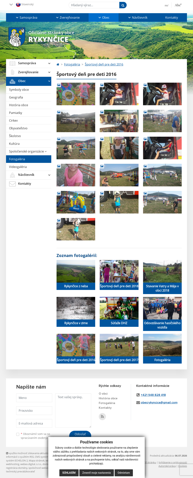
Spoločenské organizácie (28, 151)
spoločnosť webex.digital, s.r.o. (45, 468)
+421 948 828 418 (153, 394)
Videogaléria (18, 167)
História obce (18, 105)
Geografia (16, 97)
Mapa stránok (36, 460)
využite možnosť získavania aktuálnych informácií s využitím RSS (29, 454)
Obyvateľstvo (18, 128)
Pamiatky (15, 113)
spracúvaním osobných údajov (40, 438)
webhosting (12, 464)
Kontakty (171, 17)
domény (47, 464)
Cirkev (13, 120)
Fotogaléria (17, 159)
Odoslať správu (80, 436)
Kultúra (14, 144)
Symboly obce (19, 90)
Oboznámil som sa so (40, 436)
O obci (103, 393)
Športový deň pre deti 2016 (104, 64)
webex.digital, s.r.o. (30, 464)
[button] (26, 17)
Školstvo (15, 136)
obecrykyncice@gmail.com (159, 402)
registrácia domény (16, 468)
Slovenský (25, 4)
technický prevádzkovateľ (20, 471)
